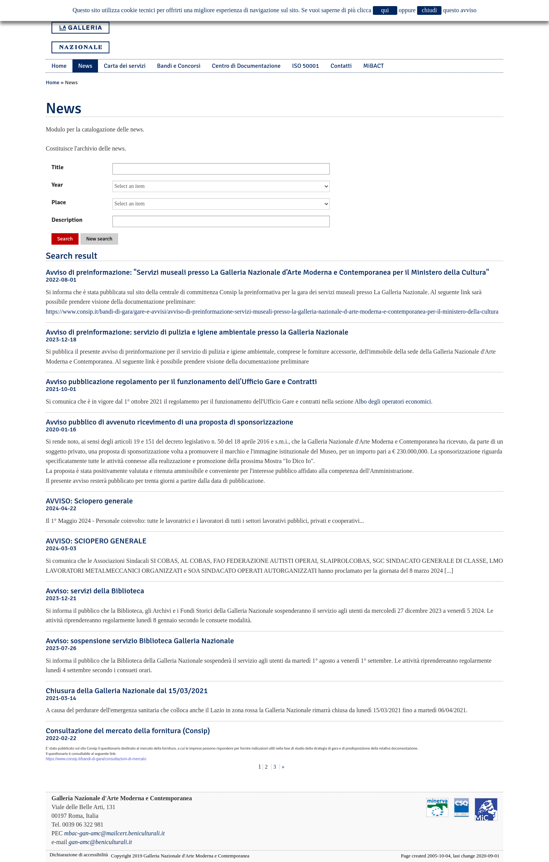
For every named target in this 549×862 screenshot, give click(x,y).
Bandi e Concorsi (179, 66)
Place (58, 202)
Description (66, 220)
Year (57, 185)
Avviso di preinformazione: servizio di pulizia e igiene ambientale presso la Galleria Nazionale (197, 332)
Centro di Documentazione (246, 66)
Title (57, 167)
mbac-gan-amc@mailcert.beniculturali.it (114, 833)
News (85, 66)
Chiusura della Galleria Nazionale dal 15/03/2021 (127, 690)
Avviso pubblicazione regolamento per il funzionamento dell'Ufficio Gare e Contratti (181, 381)
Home (59, 66)
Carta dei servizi (125, 66)
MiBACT (373, 66)
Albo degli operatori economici (393, 401)
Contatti (341, 66)
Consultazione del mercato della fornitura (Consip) (128, 730)
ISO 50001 (305, 66)
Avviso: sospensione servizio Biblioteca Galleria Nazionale (140, 641)
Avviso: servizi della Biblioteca (95, 591)
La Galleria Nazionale (80, 37)
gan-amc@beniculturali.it (100, 842)
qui (385, 10)
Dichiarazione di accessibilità (79, 854)
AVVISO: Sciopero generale (89, 501)
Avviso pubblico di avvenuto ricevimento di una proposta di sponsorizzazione (169, 422)
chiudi (429, 10)
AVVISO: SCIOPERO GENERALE (96, 541)
